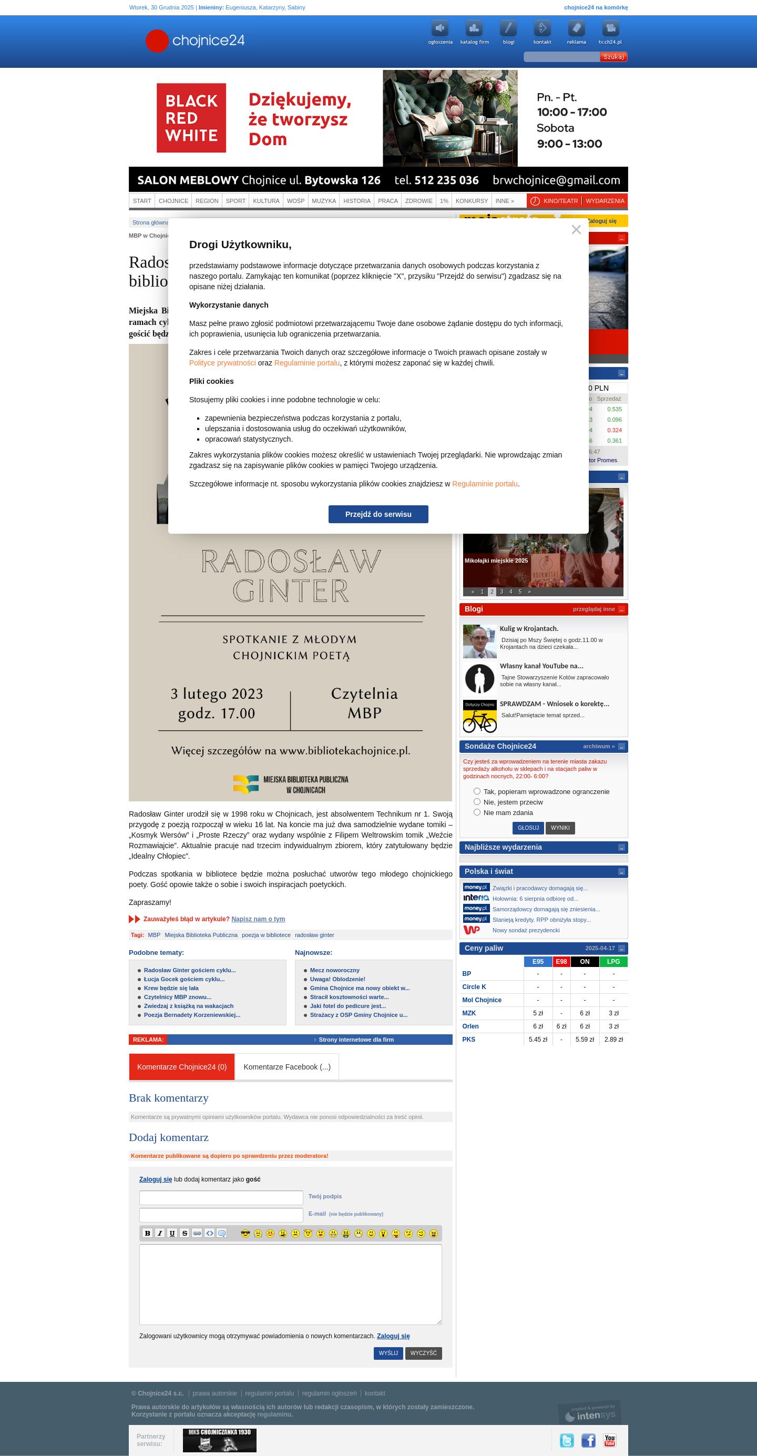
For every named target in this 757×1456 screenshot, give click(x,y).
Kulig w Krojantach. (529, 628)
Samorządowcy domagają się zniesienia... (534, 908)
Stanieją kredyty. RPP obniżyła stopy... (530, 918)
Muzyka (324, 201)
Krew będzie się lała (171, 988)
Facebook (588, 1440)
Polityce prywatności (222, 363)
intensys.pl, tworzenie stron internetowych (590, 1412)
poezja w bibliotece (266, 935)
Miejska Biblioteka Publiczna (201, 935)
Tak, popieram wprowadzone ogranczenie (542, 792)
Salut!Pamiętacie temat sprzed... (542, 715)
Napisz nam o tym (258, 919)
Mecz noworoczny (335, 970)
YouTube (610, 1440)
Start (142, 201)
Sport (236, 201)
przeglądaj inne (594, 609)
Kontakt (542, 32)
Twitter (567, 1440)
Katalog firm (474, 32)
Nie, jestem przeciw (508, 802)
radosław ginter (314, 935)
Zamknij (574, 230)
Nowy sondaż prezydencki (514, 930)
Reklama (576, 32)
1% (444, 201)
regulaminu (274, 1414)
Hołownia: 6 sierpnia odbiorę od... (523, 897)
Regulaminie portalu (307, 363)
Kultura (266, 201)
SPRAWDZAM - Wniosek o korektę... (554, 703)
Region (207, 201)
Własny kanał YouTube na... (542, 665)
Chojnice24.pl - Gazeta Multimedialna (153, 41)
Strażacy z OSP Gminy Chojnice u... (359, 1015)
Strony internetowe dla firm (361, 1039)
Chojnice (173, 201)
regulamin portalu (269, 1393)
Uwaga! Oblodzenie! (337, 979)
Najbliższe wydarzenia (503, 847)
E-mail (346, 1213)
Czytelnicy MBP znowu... (177, 997)
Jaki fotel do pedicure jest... (348, 1006)
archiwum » (599, 746)
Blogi (508, 32)
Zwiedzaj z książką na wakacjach (189, 1006)
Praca (388, 201)
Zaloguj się (393, 1336)
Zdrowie (419, 201)
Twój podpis (325, 1196)
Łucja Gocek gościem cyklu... (184, 979)
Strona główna (150, 222)
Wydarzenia (605, 201)
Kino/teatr (561, 201)
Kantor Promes (598, 460)
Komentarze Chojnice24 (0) (182, 1067)
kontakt (375, 1393)
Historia (357, 201)
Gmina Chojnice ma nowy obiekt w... (360, 988)
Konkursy (472, 201)
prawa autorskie (215, 1393)
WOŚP (296, 201)
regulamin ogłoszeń (329, 1393)
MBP (154, 935)
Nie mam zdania (504, 813)
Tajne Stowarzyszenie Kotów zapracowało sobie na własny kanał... (554, 680)
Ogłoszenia (440, 32)
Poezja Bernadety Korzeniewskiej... (192, 1015)
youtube (611, 32)
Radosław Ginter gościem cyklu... (190, 970)
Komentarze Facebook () (287, 1067)
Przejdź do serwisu (378, 514)
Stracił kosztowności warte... (349, 997)
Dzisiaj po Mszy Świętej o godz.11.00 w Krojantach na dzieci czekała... (551, 643)
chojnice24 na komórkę (596, 7)
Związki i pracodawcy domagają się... (528, 887)
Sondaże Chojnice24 (500, 746)
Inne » (505, 201)
